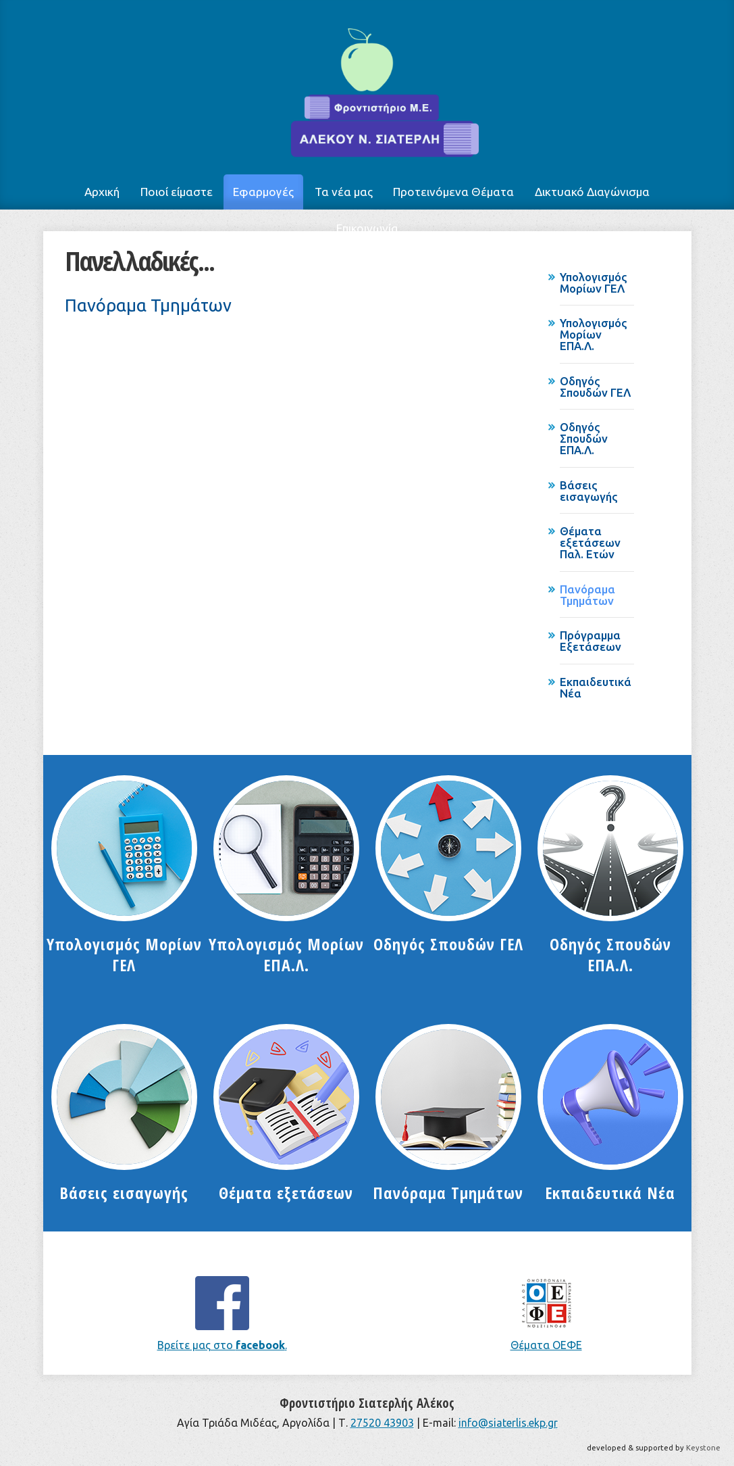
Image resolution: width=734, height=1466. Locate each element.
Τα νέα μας (344, 191)
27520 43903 (382, 1423)
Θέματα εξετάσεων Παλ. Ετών (590, 542)
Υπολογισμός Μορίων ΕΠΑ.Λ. (593, 334)
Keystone (703, 1448)
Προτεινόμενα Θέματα (453, 191)
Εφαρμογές (263, 191)
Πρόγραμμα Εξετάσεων (590, 641)
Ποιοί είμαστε (176, 191)
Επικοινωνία (367, 228)
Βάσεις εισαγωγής (589, 491)
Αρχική (102, 191)
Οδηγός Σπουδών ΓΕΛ (595, 386)
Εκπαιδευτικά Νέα (595, 687)
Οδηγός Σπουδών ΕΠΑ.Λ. (584, 438)
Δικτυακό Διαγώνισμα (592, 191)
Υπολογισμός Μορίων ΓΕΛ (593, 282)
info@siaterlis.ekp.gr (508, 1423)
